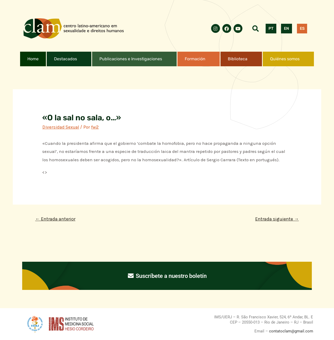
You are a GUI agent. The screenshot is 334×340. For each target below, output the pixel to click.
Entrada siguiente (277, 219)
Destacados (65, 58)
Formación (195, 58)
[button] (69, 59)
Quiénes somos (285, 58)
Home (33, 58)
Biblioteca (237, 58)
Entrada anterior (55, 219)
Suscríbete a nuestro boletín (167, 275)
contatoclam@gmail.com (290, 331)
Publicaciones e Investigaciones (130, 58)
